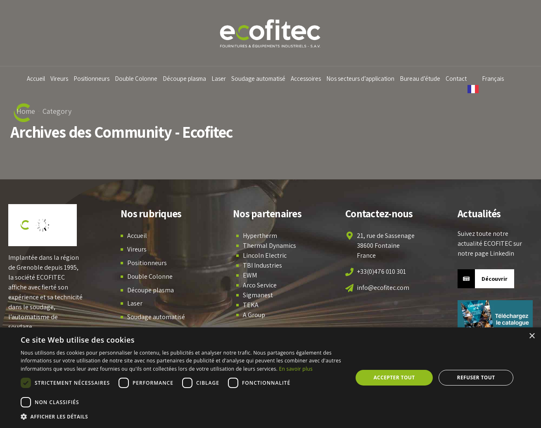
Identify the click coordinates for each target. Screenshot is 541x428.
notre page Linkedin (486, 253)
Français (498, 78)
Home (26, 111)
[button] (182, 417)
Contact (461, 78)
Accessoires (311, 78)
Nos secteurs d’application (366, 78)
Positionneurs (97, 78)
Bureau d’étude (425, 78)
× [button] (532, 336)
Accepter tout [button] (394, 377)
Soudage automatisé (264, 78)
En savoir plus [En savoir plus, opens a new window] (296, 368)
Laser (224, 78)
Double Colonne (141, 78)
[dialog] (270, 377)
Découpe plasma (189, 78)
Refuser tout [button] (476, 377)
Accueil (41, 78)
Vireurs (65, 78)
